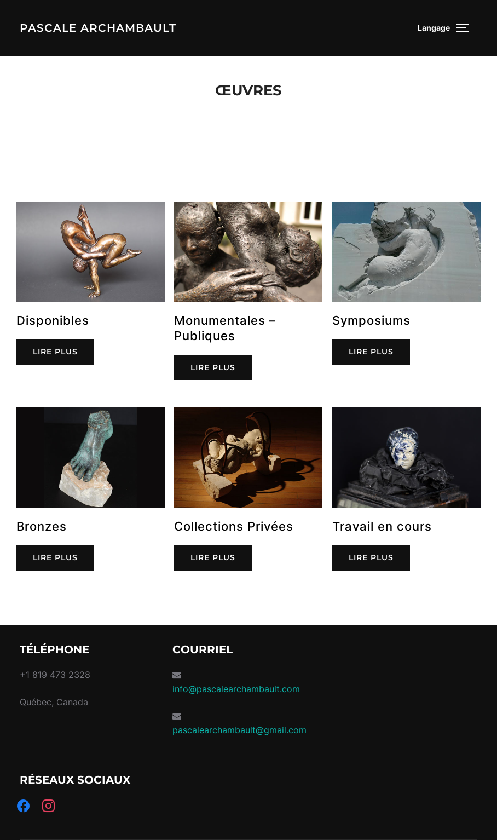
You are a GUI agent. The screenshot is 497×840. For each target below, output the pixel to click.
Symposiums (371, 320)
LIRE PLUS (55, 351)
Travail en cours (382, 526)
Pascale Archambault (98, 27)
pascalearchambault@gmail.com (239, 729)
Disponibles (52, 320)
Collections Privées (233, 526)
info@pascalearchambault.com (236, 688)
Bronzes (41, 526)
